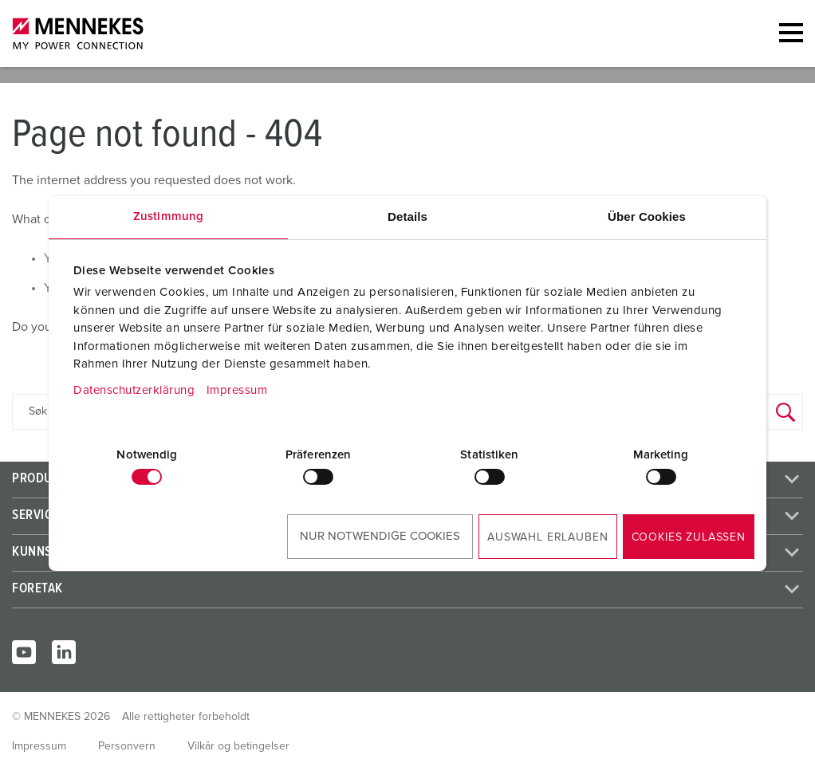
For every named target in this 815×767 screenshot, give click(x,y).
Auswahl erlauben (547, 537)
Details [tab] (407, 216)
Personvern (127, 746)
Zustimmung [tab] (168, 216)
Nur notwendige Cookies (380, 536)
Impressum (237, 390)
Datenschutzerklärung (134, 390)
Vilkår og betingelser (238, 746)
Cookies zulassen (689, 537)
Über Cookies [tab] (647, 216)
